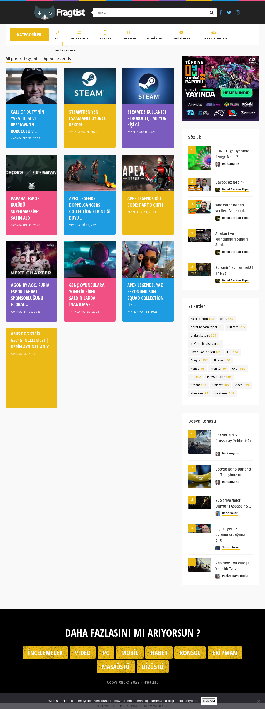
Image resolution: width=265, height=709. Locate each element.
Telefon (129, 36)
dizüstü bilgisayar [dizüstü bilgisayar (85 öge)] (205, 344)
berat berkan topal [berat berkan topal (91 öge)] (206, 327)
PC (57, 36)
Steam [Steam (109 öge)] (198, 385)
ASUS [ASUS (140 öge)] (227, 319)
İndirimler (182, 36)
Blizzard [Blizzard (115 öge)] (236, 327)
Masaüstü (116, 666)
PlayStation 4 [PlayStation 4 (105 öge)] (219, 377)
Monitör (154, 36)
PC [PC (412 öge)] (196, 377)
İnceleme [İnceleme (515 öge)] (224, 393)
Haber (159, 652)
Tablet (105, 36)
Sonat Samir (231, 547)
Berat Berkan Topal (235, 189)
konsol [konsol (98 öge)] (198, 369)
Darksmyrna (230, 164)
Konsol (190, 652)
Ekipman (225, 652)
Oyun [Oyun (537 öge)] (239, 369)
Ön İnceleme (65, 48)
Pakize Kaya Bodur (235, 576)
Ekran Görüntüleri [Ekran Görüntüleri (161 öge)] (206, 352)
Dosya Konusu (214, 36)
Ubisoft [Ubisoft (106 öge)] (220, 385)
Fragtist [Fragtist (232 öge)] (199, 360)
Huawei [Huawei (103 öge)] (222, 360)
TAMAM (209, 701)
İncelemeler (45, 652)
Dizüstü (153, 666)
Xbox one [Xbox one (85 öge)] (199, 393)
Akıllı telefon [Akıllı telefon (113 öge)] (202, 319)
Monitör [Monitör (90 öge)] (218, 369)
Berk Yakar (230, 513)
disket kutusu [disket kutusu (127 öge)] (204, 336)
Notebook (80, 36)
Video (83, 652)
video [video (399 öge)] (242, 385)
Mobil (129, 652)
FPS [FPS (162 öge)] (233, 352)
